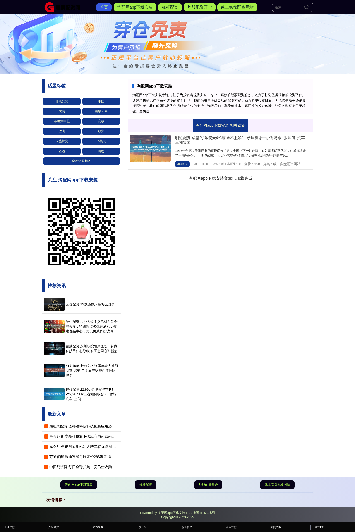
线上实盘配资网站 (237, 7)
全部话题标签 (81, 161)
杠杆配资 (170, 7)
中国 (101, 101)
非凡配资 (61, 101)
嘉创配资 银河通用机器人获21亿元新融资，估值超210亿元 (96, 447)
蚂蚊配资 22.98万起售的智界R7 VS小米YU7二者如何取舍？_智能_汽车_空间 (92, 394)
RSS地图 (192, 513)
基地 (62, 151)
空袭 (62, 131)
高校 (101, 121)
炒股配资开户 (199, 7)
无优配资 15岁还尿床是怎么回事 (90, 304)
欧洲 (101, 131)
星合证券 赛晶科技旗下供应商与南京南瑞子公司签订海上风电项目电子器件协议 (113, 436)
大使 (62, 111)
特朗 (101, 151)
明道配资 (182, 164)
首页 (104, 7)
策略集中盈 (62, 121)
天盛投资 (61, 141)
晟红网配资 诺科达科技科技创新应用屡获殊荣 (86, 426)
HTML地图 (207, 513)
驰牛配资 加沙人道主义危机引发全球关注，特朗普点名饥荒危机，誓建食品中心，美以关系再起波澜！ (92, 326)
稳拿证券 (101, 111)
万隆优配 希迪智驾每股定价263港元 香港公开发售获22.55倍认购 (101, 457)
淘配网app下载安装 (135, 7)
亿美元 (101, 141)
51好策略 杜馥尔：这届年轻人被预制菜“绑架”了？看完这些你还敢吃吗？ (92, 370)
